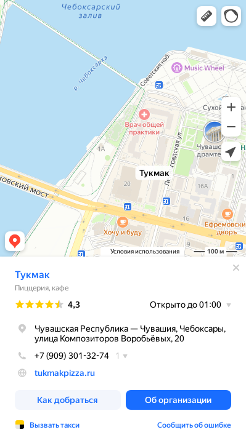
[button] (206, 16)
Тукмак (32, 275)
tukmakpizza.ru (65, 373)
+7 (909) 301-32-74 (62, 356)
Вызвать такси (55, 425)
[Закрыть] (236, 268)
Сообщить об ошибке (194, 425)
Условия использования (144, 251)
